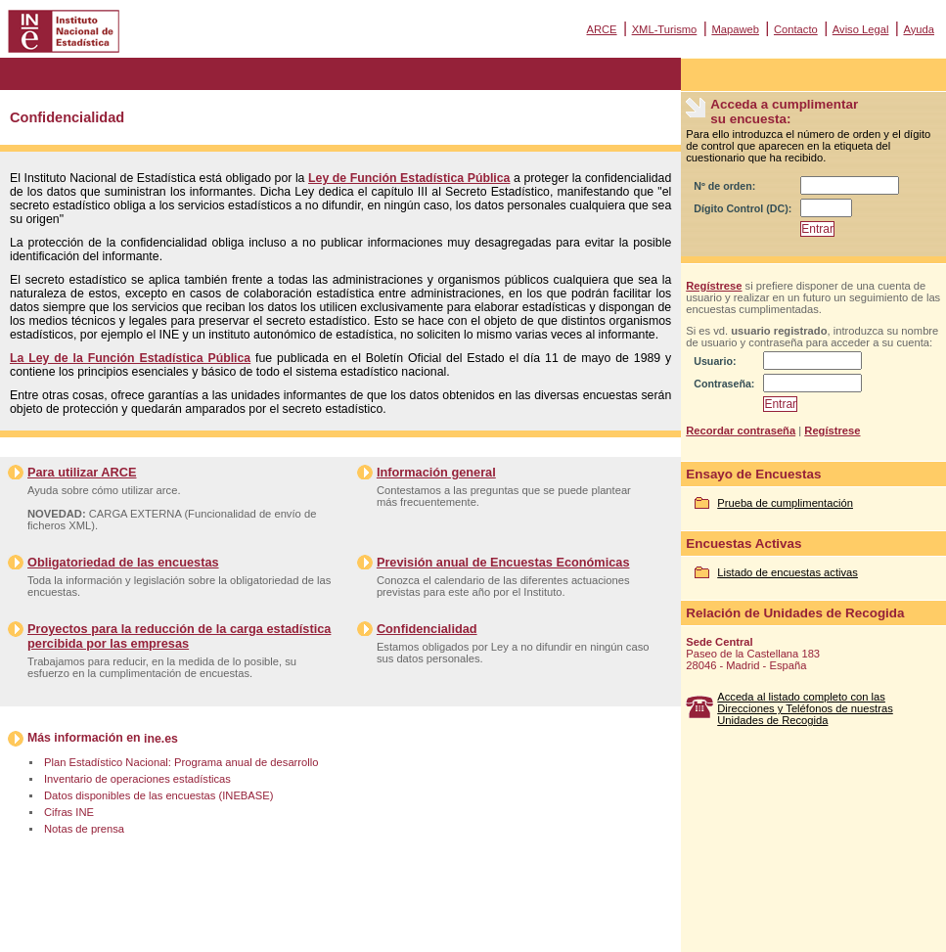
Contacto (796, 29)
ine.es (161, 739)
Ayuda (918, 29)
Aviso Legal (861, 29)
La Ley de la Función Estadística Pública (130, 358)
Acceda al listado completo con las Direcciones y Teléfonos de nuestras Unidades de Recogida (805, 708)
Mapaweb (735, 29)
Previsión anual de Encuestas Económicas (503, 562)
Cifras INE (69, 812)
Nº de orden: (724, 186)
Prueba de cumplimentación (785, 503)
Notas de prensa (84, 829)
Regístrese (714, 286)
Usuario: (715, 361)
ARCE (601, 29)
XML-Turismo (665, 29)
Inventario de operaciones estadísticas (137, 779)
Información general (436, 472)
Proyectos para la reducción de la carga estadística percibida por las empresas (179, 636)
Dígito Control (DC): (742, 208)
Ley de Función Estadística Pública (409, 178)
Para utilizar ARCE (81, 472)
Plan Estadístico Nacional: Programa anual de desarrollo (181, 762)
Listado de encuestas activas (787, 572)
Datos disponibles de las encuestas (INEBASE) (158, 795)
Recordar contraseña (740, 430)
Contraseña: (724, 383)
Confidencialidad (427, 628)
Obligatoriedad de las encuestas (123, 562)
